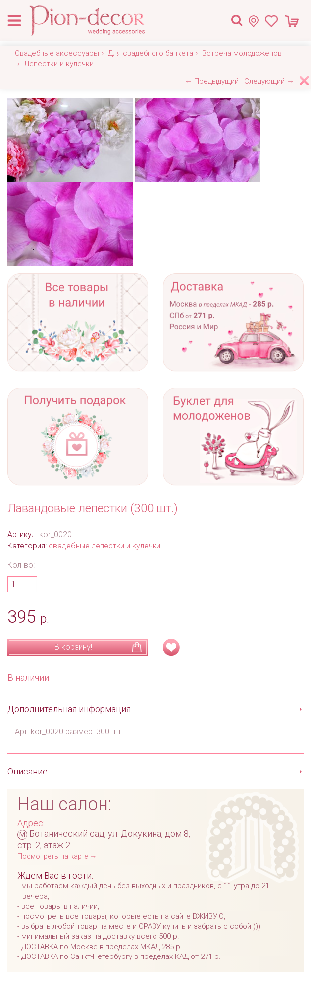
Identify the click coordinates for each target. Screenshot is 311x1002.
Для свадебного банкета (150, 53)
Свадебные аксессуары (57, 53)
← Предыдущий (212, 81)
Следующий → (269, 81)
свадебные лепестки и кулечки (104, 545)
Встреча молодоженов (242, 53)
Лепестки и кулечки (59, 63)
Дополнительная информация (69, 709)
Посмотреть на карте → (57, 856)
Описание (27, 771)
